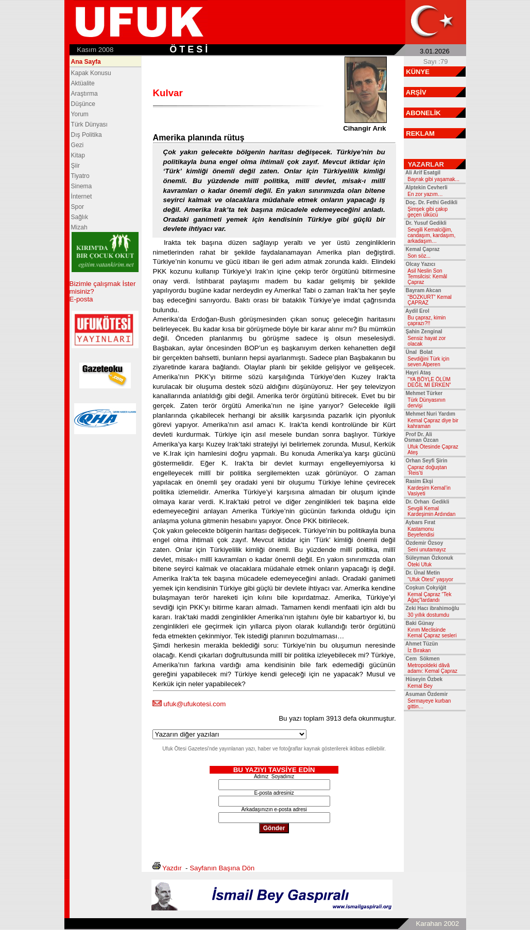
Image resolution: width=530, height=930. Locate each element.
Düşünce (83, 104)
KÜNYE (418, 72)
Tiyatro (80, 176)
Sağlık (79, 217)
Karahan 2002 (437, 923)
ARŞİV (416, 92)
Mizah (79, 227)
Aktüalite (83, 83)
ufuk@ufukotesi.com (194, 704)
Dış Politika (86, 134)
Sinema (81, 186)
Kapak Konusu (91, 73)
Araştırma (84, 93)
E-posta (81, 299)
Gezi (77, 145)
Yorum (80, 114)
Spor (77, 206)
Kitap (78, 155)
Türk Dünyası (89, 124)
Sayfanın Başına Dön (222, 868)
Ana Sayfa (86, 61)
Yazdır (172, 868)
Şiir (75, 165)
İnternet (81, 196)
